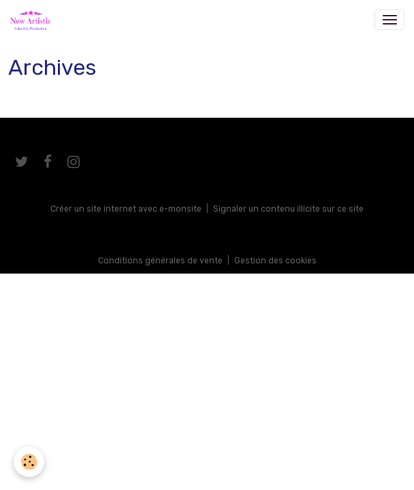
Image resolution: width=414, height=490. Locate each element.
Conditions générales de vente (160, 260)
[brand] (33, 20)
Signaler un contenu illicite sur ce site (288, 209)
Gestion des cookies (275, 260)
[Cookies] (29, 461)
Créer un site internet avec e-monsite (126, 209)
